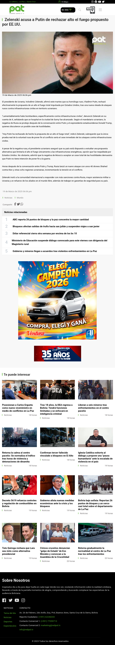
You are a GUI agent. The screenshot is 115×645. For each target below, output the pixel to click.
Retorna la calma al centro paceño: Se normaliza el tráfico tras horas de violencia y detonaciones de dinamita (18, 457)
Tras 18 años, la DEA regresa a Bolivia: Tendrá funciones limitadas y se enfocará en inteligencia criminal (56, 409)
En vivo (67, 10)
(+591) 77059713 (49, 621)
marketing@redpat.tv (50, 625)
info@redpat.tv (26, 629)
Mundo (20, 198)
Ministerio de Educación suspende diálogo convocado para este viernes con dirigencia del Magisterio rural (59, 242)
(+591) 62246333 (46, 617)
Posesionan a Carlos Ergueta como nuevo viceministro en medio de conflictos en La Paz (18, 408)
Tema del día (10, 613)
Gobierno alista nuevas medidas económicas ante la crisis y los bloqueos (57, 503)
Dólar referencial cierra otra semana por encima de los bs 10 (45, 233)
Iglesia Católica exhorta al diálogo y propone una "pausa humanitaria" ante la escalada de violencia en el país (95, 457)
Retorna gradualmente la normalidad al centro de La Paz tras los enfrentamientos (94, 551)
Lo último (13, 2)
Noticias (8, 198)
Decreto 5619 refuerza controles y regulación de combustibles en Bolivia (19, 503)
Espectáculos (10, 626)
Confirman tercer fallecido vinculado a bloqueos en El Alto (56, 454)
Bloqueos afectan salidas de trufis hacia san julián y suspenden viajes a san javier (56, 226)
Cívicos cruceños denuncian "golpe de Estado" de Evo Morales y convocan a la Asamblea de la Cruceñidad (55, 552)
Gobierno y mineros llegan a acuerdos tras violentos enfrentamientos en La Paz (55, 251)
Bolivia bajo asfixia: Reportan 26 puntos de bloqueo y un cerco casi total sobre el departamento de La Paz (95, 505)
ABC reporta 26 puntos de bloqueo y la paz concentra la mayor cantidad (51, 219)
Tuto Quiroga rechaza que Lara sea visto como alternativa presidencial (18, 551)
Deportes (8, 621)
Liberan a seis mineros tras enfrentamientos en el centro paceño (93, 408)
